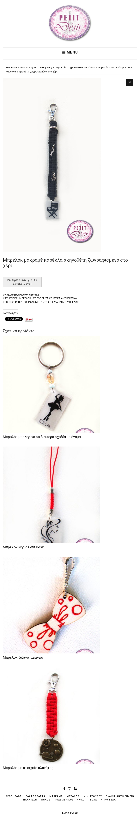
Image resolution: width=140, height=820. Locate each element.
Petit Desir (70, 813)
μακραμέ (60, 302)
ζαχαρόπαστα (35, 796)
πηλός (45, 800)
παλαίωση (30, 800)
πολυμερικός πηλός (69, 800)
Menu (70, 52)
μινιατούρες (92, 796)
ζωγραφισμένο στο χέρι (38, 302)
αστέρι (18, 302)
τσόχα (92, 800)
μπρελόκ (73, 302)
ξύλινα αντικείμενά (120, 796)
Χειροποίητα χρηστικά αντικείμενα (55, 298)
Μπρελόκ (25, 298)
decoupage (13, 796)
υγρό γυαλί (109, 800)
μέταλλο (73, 796)
